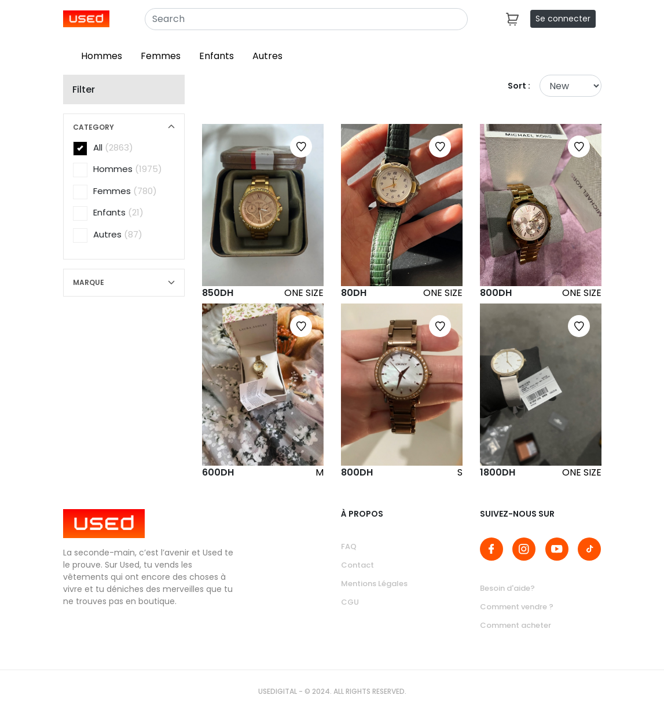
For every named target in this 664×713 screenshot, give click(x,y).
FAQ (349, 546)
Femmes (161, 56)
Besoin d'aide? (507, 588)
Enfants (216, 56)
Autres (267, 56)
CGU (350, 602)
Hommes (101, 56)
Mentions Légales (374, 583)
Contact (357, 565)
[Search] (306, 19)
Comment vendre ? (516, 606)
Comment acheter (515, 625)
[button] (124, 127)
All (103, 148)
